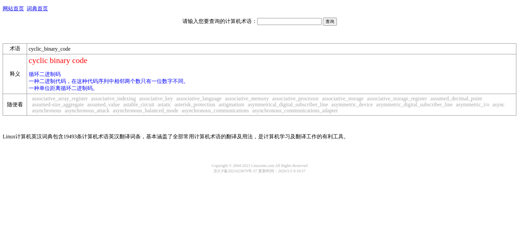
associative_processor (295, 98)
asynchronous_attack (87, 110)
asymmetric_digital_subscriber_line (414, 104)
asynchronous (46, 110)
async (499, 104)
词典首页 (37, 8)
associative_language (199, 98)
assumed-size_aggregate (58, 104)
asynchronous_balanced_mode (145, 110)
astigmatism (231, 104)
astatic (164, 104)
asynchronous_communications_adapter (295, 110)
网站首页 (13, 8)
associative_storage (343, 98)
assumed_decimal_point (456, 98)
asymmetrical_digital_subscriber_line (287, 104)
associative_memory (247, 98)
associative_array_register (60, 98)
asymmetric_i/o (472, 104)
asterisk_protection (194, 104)
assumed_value (103, 104)
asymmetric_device (352, 104)
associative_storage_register (397, 98)
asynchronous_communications (215, 110)
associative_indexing (113, 98)
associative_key (156, 98)
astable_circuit (138, 104)
